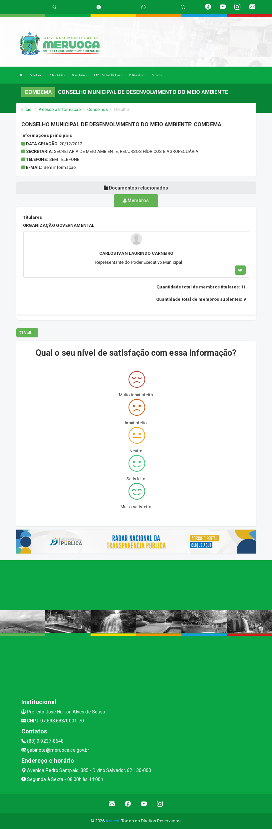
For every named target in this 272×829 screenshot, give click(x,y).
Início (26, 109)
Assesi (112, 820)
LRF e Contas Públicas (108, 75)
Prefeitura (36, 75)
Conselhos (97, 109)
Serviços (156, 75)
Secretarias (79, 75)
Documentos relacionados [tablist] (136, 188)
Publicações (137, 75)
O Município (57, 75)
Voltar (27, 332)
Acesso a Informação (60, 109)
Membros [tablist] (136, 200)
